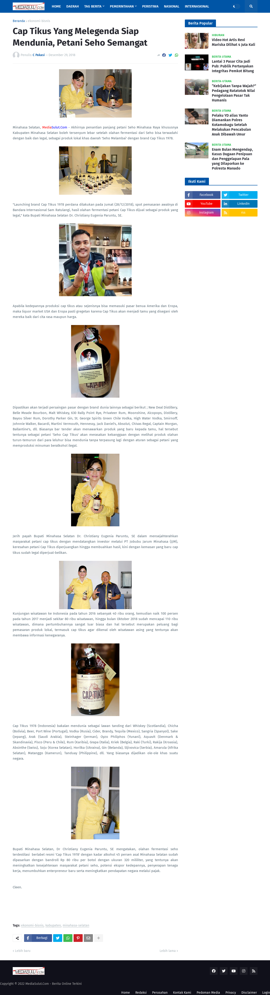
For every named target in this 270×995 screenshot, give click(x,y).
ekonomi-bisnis (39, 21)
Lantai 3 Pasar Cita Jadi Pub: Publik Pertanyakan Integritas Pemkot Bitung (233, 66)
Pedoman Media (208, 993)
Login (266, 993)
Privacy (230, 993)
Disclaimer (249, 993)
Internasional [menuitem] (197, 6)
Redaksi (141, 993)
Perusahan (160, 993)
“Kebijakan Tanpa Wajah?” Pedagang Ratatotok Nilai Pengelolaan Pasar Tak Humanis (234, 93)
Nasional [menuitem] (171, 6)
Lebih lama (168, 951)
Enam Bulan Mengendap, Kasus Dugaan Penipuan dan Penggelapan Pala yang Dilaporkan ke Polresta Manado (232, 158)
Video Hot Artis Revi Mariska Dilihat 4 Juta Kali (233, 42)
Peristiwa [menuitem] (150, 6)
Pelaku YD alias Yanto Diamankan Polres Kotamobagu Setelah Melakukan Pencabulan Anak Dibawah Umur (231, 124)
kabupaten (53, 925)
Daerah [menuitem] (72, 6)
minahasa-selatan (76, 925)
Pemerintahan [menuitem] (122, 6)
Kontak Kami (182, 993)
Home (125, 993)
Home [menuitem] (56, 6)
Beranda (19, 21)
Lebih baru (22, 951)
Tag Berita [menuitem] (93, 6)
